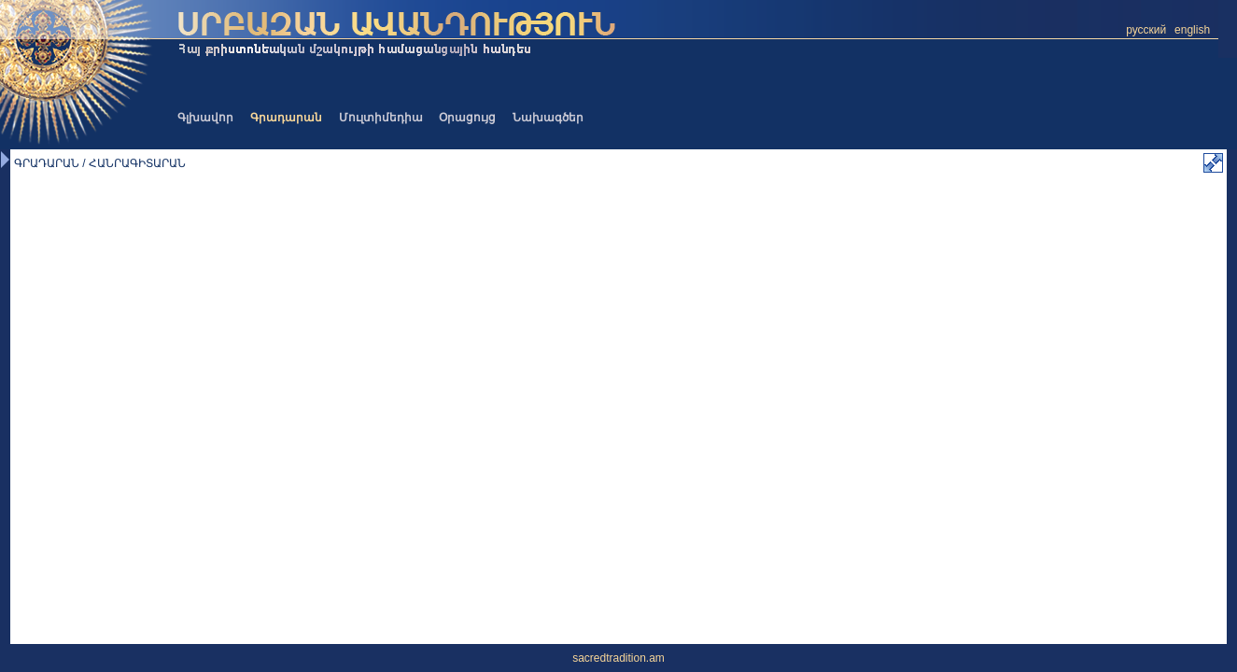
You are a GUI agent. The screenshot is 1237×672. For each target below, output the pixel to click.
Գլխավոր (205, 117)
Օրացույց (467, 117)
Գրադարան (286, 117)
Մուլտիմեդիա (381, 117)
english (1192, 29)
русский (1146, 29)
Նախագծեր (548, 117)
